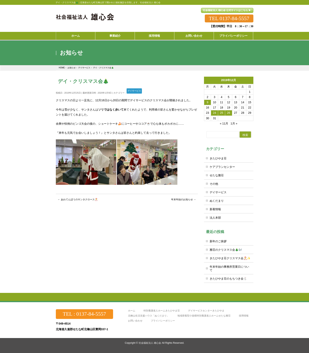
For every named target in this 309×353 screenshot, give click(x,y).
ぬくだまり (217, 200)
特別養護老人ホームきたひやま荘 (162, 310)
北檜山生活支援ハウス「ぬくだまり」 (148, 315)
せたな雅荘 (217, 175)
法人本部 (215, 217)
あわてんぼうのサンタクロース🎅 (78, 199)
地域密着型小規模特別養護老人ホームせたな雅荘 (204, 315)
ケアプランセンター (222, 166)
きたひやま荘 (218, 158)
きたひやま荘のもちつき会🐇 (228, 278)
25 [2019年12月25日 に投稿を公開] (221, 112)
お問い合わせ (135, 321)
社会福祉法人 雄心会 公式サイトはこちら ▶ (227, 10)
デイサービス (134, 91)
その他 (214, 183)
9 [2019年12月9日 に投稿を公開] (207, 102)
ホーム (131, 310)
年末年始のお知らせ (183, 199)
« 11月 (224, 123)
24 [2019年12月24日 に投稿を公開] (214, 112)
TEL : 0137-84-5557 (84, 314)
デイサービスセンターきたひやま (206, 310)
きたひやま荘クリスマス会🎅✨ (230, 258)
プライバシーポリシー (163, 321)
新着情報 (215, 209)
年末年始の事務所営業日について (229, 268)
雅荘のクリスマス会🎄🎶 (226, 249)
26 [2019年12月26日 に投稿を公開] (228, 112)
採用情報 (244, 315)
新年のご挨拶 (218, 241)
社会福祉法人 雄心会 (150, 343)
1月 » (234, 123)
